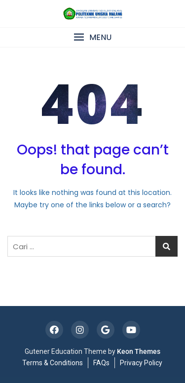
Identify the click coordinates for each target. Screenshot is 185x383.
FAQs (101, 363)
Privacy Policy (141, 363)
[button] (92, 37)
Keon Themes (138, 351)
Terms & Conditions (52, 363)
